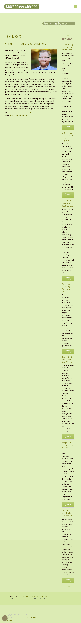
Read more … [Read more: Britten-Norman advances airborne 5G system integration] (68, 195)
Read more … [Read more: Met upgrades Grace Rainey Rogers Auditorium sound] (68, 351)
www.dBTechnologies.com (19, 115)
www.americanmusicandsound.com (22, 113)
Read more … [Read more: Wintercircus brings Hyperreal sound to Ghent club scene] (68, 127)
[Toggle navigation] (75, 6)
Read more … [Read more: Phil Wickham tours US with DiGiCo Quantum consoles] (68, 278)
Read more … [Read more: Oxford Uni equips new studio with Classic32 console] (68, 437)
